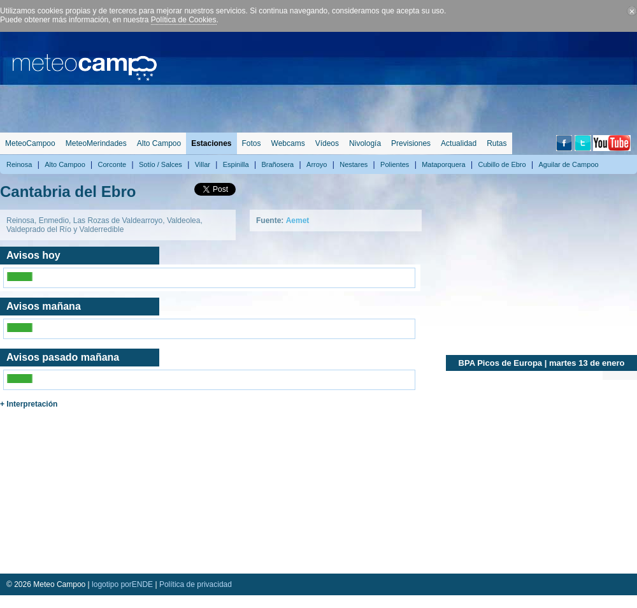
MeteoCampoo (30, 143)
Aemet (298, 220)
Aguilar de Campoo (568, 164)
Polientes (394, 164)
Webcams (288, 143)
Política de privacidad (195, 584)
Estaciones (211, 143)
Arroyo (316, 164)
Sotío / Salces (160, 164)
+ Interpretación (28, 404)
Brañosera (277, 164)
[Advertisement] (577, 79)
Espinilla (236, 164)
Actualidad (458, 143)
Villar (202, 164)
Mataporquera (444, 164)
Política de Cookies (184, 19)
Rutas (496, 143)
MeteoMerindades (96, 143)
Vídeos (327, 143)
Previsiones (411, 143)
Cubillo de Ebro (502, 164)
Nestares (354, 164)
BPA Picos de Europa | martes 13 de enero (542, 363)
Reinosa (19, 164)
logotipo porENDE (122, 584)
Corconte (112, 164)
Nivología (365, 143)
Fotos (251, 143)
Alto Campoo (159, 143)
